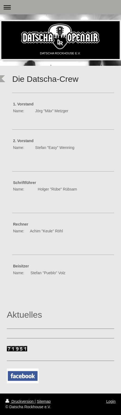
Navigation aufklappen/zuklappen (60, 7)
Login (111, 401)
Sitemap (44, 401)
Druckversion (20, 401)
